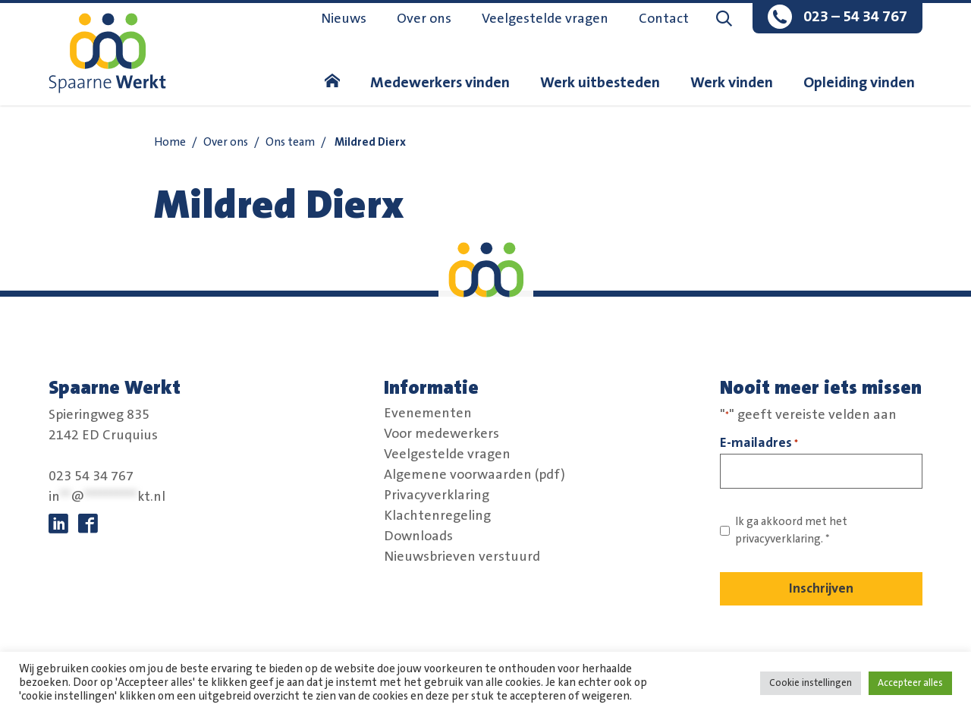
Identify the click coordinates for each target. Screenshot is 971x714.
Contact (664, 19)
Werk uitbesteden (600, 82)
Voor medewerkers (441, 434)
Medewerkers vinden (440, 82)
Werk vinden (731, 82)
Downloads (418, 536)
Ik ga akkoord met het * (791, 530)
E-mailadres (759, 443)
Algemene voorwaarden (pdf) (474, 475)
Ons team (290, 142)
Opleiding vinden (859, 82)
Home (170, 142)
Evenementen (428, 413)
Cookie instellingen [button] (810, 683)
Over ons (424, 19)
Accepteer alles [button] (910, 683)
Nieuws (343, 19)
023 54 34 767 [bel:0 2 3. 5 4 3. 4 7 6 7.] (91, 476)
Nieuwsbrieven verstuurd (462, 557)
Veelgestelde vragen (545, 19)
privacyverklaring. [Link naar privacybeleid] (779, 539)
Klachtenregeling (437, 516)
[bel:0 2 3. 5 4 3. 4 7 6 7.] (837, 18)
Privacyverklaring (436, 495)
